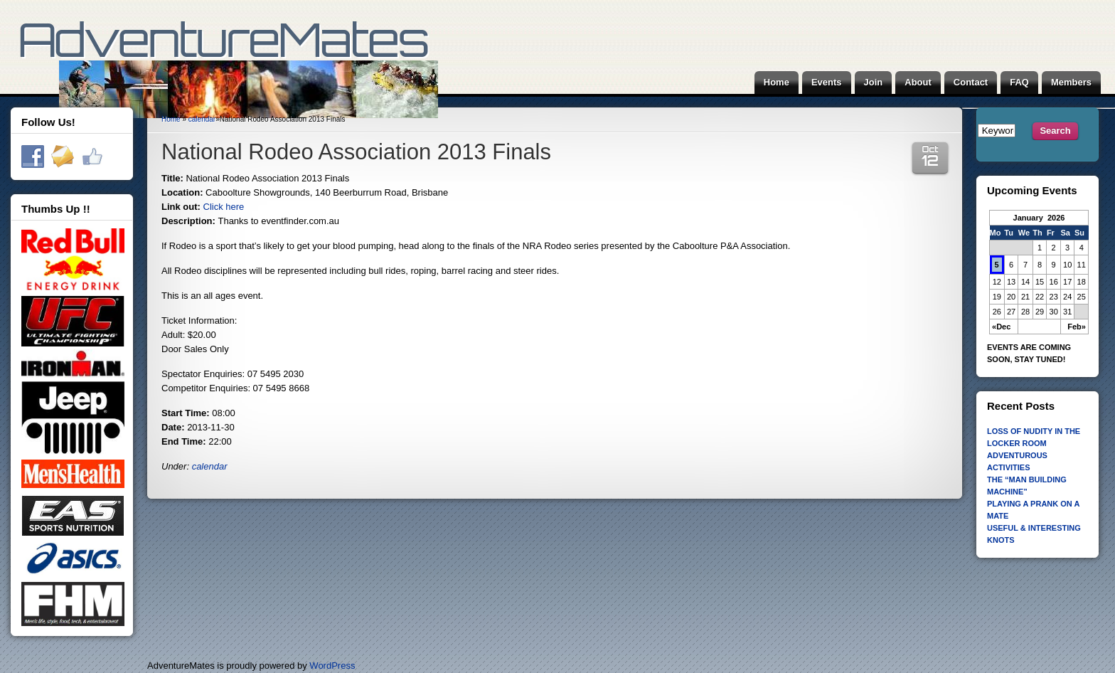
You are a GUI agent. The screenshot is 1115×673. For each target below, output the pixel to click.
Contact (971, 82)
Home (776, 82)
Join (873, 82)
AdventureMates (228, 75)
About (918, 82)
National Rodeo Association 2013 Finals (356, 151)
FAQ (1019, 82)
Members (1071, 82)
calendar (201, 119)
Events (826, 82)
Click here (224, 206)
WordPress (332, 665)
